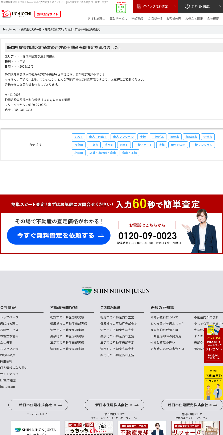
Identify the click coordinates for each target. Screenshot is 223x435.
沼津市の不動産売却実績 (67, 329)
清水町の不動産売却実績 (67, 348)
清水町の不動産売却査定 (117, 348)
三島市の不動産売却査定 (117, 342)
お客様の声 (173, 19)
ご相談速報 (154, 19)
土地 (143, 137)
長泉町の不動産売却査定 (117, 336)
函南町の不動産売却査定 (117, 355)
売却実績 (137, 19)
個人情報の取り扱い (14, 367)
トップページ (9, 317)
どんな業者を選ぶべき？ (167, 323)
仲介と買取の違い (162, 342)
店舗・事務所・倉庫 (102, 153)
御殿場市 (191, 137)
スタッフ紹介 (9, 348)
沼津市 (207, 137)
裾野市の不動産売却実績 (67, 317)
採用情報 (6, 361)
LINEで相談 (8, 380)
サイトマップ (9, 374)
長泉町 (78, 145)
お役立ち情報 (194, 19)
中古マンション (123, 137)
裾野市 (174, 137)
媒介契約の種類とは (164, 329)
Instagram (7, 386)
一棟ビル (158, 137)
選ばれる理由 (96, 19)
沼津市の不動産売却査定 (117, 329)
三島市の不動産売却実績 (67, 342)
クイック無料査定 (152, 6)
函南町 (124, 145)
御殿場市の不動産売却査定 (118, 323)
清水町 (108, 145)
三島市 (93, 145)
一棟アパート (143, 145)
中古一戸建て (98, 137)
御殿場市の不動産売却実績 (68, 323)
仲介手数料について (164, 317)
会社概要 (213, 19)
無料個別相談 (197, 6)
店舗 (162, 145)
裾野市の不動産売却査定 (117, 317)
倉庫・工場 (129, 153)
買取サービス (118, 19)
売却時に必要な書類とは (167, 348)
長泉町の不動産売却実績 (67, 336)
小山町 (78, 153)
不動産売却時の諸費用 (165, 336)
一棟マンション (202, 145)
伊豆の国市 (178, 145)
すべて (78, 137)
